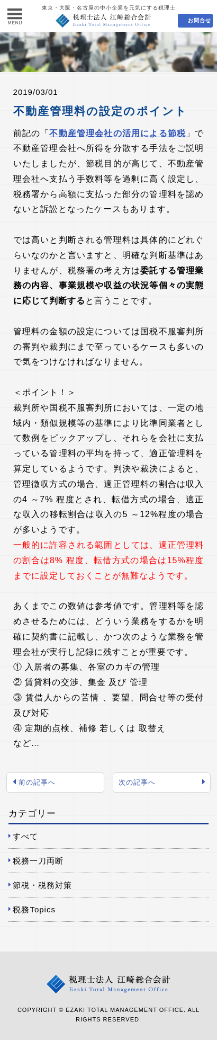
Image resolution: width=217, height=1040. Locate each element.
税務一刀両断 (38, 860)
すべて (25, 836)
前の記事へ (37, 782)
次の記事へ (137, 782)
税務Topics (34, 909)
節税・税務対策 (42, 885)
